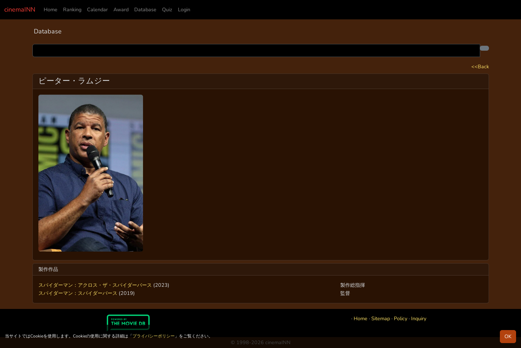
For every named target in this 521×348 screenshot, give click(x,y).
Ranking (72, 9)
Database (145, 9)
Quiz (167, 9)
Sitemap (380, 318)
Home (50, 9)
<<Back (480, 66)
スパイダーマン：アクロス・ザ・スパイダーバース (95, 285)
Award (121, 9)
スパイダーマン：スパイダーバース (77, 293)
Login (184, 9)
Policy (400, 318)
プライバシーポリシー (153, 336)
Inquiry (418, 318)
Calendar (97, 9)
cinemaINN (19, 9)
